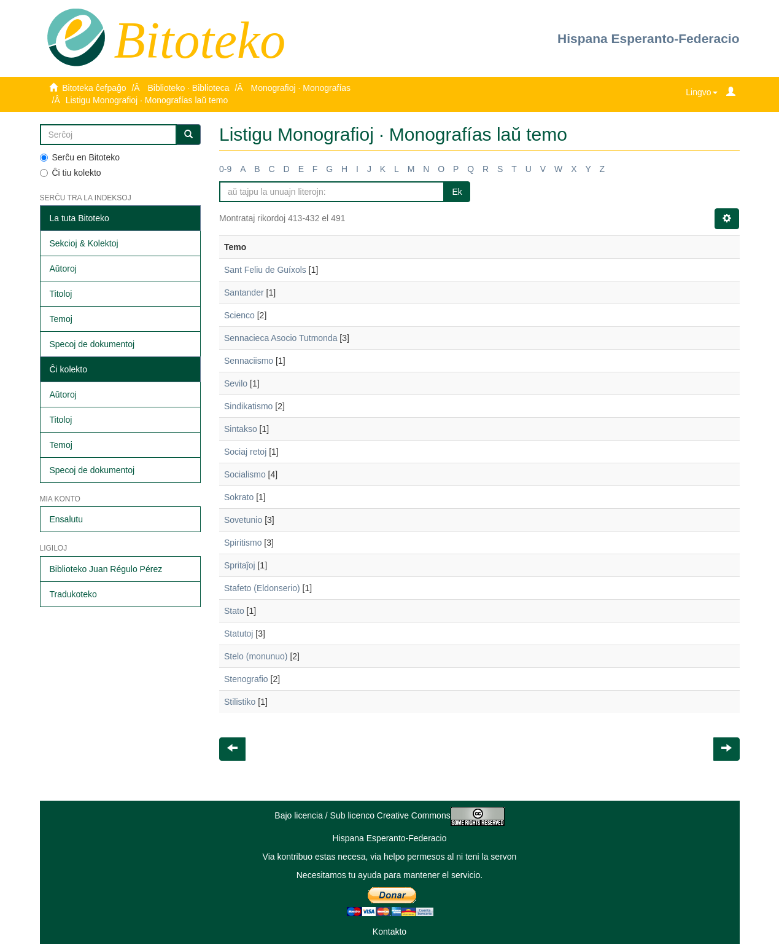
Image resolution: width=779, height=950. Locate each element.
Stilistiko (239, 702)
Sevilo (235, 383)
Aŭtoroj (63, 268)
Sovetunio (243, 520)
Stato (234, 611)
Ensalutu (66, 519)
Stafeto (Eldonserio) (262, 588)
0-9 (225, 169)
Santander (244, 292)
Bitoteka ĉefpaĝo (94, 88)
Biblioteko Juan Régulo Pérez (106, 569)
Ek (457, 192)
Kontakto (389, 931)
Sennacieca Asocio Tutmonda (280, 338)
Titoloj (61, 294)
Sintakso (240, 429)
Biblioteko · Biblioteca (188, 88)
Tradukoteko (73, 594)
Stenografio (246, 679)
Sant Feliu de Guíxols (265, 270)
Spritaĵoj (239, 565)
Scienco (239, 315)
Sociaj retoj (245, 452)
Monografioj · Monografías (300, 88)
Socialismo (245, 474)
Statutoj (238, 633)
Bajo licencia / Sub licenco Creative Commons (389, 815)
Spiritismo (243, 543)
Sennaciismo (248, 361)
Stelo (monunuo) (256, 656)
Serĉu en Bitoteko (80, 157)
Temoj (61, 319)
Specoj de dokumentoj (92, 344)
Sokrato (239, 497)
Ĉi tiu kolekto (70, 173)
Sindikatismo (248, 406)
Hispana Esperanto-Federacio (648, 38)
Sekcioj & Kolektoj (84, 243)
